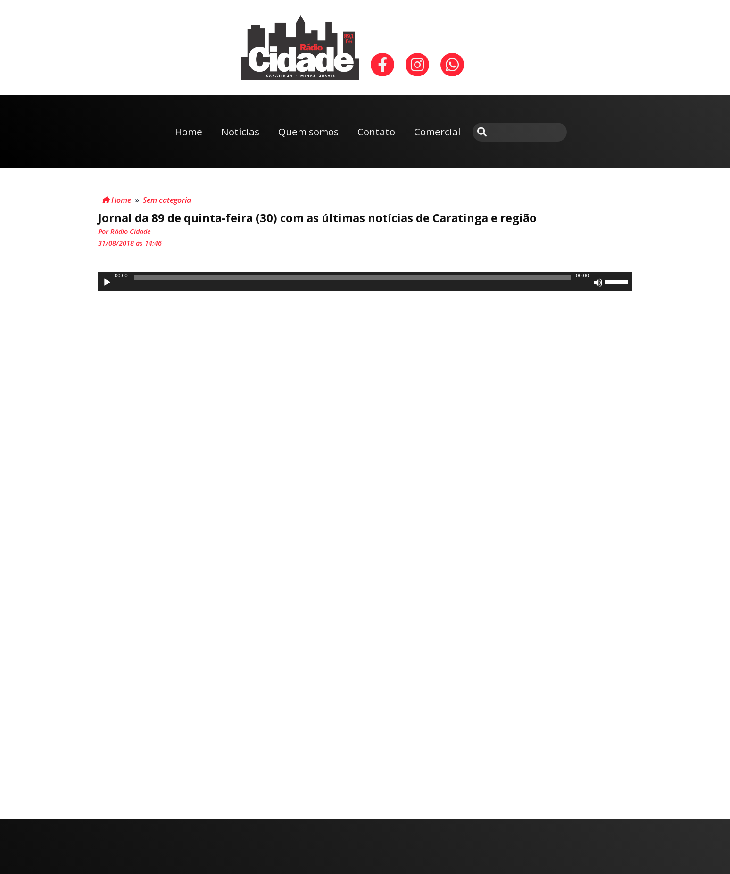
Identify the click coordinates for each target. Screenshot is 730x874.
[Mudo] (598, 282)
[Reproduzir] (107, 282)
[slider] (352, 277)
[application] (365, 281)
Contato (376, 131)
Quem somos (308, 131)
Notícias (240, 131)
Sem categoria (167, 200)
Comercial (437, 131)
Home (188, 131)
